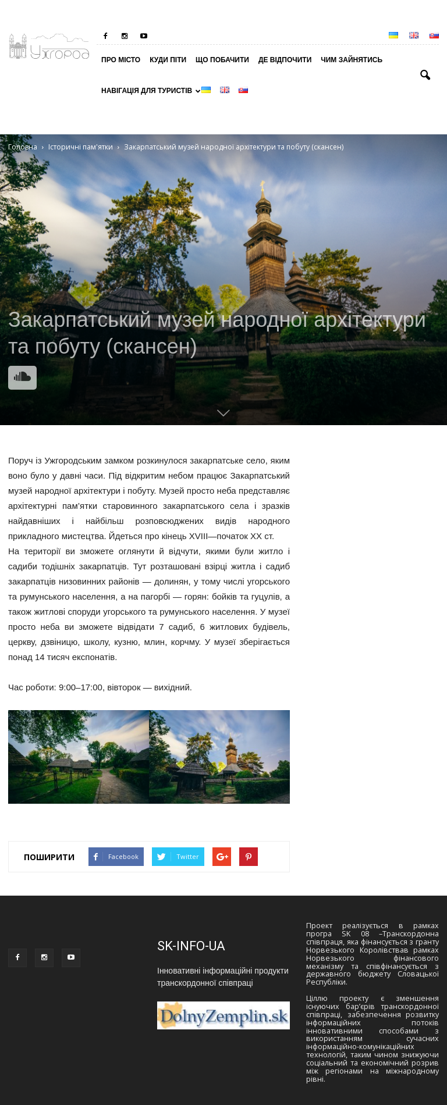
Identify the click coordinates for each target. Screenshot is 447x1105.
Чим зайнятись (351, 60)
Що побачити (222, 60)
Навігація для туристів (149, 91)
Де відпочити (284, 60)
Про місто (120, 60)
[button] (425, 76)
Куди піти (168, 60)
